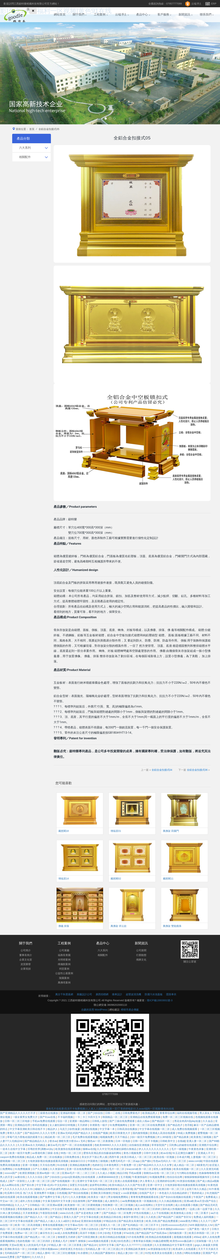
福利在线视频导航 (187, 1113)
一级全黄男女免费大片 (25, 1117)
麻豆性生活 (46, 1233)
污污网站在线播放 (186, 1173)
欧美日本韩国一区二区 (202, 1233)
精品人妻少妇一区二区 (131, 1253)
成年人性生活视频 (30, 1201)
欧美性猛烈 (135, 1229)
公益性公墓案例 (64, 973)
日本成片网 (183, 1157)
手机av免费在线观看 (44, 1121)
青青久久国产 (15, 1133)
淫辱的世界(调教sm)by (40, 1149)
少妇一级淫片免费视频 (143, 1137)
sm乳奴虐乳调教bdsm (60, 1189)
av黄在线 (20, 1177)
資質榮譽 (26, 964)
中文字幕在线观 (90, 1217)
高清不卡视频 (88, 1233)
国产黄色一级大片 (199, 1229)
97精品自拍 (110, 1221)
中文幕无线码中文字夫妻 (57, 1201)
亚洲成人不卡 (206, 1153)
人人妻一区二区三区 (39, 1181)
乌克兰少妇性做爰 (70, 1129)
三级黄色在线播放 (48, 1113)
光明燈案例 (64, 959)
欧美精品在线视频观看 (159, 1237)
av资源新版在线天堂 (160, 1249)
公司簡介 (26, 950)
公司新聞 (141, 950)
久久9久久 (38, 1257)
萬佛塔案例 (64, 982)
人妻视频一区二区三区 (204, 1157)
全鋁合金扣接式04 (162, 769)
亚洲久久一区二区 (110, 1225)
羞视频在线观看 (183, 1237)
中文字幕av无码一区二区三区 (82, 1225)
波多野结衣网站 (98, 1185)
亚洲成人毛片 (61, 1241)
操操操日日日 (78, 1161)
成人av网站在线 (10, 1185)
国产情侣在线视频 (78, 1193)
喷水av (53, 1141)
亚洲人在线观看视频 (126, 1181)
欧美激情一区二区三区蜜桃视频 (83, 1205)
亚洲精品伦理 (23, 1125)
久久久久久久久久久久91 (19, 1189)
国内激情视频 (141, 1133)
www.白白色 (67, 1213)
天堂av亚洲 (15, 1245)
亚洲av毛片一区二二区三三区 (79, 1173)
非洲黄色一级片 (99, 1125)
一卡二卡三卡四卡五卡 (88, 1117)
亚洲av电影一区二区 (49, 1173)
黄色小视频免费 (132, 1153)
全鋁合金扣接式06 (197, 769)
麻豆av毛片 (54, 1145)
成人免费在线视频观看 (185, 1129)
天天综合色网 (48, 1165)
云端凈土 (196, 3)
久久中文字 (103, 1149)
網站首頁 (59, 18)
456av (197, 1237)
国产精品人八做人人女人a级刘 (52, 1221)
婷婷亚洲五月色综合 (72, 1249)
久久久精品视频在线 (171, 1201)
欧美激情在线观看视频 (68, 1149)
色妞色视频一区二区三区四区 (34, 1241)
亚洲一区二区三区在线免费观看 (148, 1125)
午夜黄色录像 (197, 1149)
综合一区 (62, 1121)
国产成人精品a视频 (208, 1181)
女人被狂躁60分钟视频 (62, 1125)
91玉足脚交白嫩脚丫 (184, 1153)
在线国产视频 (101, 1133)
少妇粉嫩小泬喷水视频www (43, 1249)
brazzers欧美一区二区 (139, 1169)
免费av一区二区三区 (27, 1233)
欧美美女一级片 (97, 1197)
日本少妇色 (103, 1233)
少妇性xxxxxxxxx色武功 (174, 1225)
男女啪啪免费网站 (118, 1197)
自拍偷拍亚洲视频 (139, 1145)
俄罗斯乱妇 (150, 1229)
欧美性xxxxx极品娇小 (182, 1241)
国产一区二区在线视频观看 (77, 1145)
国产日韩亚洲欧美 (88, 1237)
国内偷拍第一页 (178, 1233)
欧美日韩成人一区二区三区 (137, 1157)
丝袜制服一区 (204, 1241)
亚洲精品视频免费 (80, 1165)
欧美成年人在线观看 (185, 1249)
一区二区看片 (201, 1213)
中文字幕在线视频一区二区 (155, 1129)
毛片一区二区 (117, 1169)
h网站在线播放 (192, 1253)
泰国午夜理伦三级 (133, 1217)
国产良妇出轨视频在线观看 (176, 1197)
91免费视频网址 (118, 1125)
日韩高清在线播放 (127, 1129)
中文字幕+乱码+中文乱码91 (52, 1185)
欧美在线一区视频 (164, 1157)
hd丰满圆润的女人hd (201, 1225)
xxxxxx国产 (11, 1173)
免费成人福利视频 (204, 1217)
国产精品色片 (175, 1125)
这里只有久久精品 (196, 1189)
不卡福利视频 (66, 1117)
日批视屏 (147, 1245)
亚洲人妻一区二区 (196, 1141)
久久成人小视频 (106, 1173)
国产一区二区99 (42, 1229)
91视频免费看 (157, 1177)
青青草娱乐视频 (142, 1241)
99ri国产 (57, 1229)
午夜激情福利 (140, 1177)
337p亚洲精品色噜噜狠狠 (103, 1189)
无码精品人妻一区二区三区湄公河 (104, 1249)
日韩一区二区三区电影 (18, 1121)
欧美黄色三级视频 (201, 1137)
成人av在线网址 (144, 1205)
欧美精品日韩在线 (111, 1217)
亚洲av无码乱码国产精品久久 (74, 1133)
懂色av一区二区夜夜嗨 (100, 1141)
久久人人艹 (21, 1205)
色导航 (188, 1125)
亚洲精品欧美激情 (135, 1249)
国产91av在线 (48, 1117)
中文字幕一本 (107, 1129)
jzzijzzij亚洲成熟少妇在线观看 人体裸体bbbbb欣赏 (90, 1177)
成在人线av (144, 1121)
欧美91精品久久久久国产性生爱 (127, 1185)
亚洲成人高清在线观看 (163, 1133)
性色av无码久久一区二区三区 (170, 1161)
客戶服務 (164, 18)
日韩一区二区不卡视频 (146, 1141)
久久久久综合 (35, 1177)
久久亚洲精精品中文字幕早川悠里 (173, 1245)
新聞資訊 (185, 18)
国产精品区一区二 (162, 1121)
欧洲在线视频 (90, 1129)
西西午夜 (114, 1157)
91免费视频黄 (23, 1169)
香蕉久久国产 (72, 1217)
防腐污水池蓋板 (154, 994)
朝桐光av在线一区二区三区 (159, 1173)
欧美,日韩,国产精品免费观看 (162, 1221)
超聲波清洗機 (133, 994)
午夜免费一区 (129, 1165)
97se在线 (129, 1233)
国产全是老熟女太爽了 (89, 1213)
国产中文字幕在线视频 (114, 1229)
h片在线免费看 (136, 1237)
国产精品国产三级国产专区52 (175, 1217)
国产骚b (147, 1161)
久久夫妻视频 (79, 1197)
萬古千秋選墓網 (64, 994)
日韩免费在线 (72, 1157)
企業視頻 (26, 968)
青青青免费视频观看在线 (145, 1197)
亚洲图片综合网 (208, 1145)
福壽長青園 (64, 955)
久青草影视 (126, 1189)
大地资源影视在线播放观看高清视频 (48, 1161)
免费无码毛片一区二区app (125, 1161)
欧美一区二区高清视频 (28, 1225)
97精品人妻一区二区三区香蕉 (65, 1245)
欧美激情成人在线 (181, 1213)
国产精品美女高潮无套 (131, 1221)
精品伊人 (52, 1129)
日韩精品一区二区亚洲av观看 (46, 1205)
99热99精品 (6, 1205)
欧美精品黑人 (150, 1113)
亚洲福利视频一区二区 (73, 1113)
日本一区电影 (123, 1141)
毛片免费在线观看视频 (85, 1137)
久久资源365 (57, 1169)
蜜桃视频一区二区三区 (13, 1161)
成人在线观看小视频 (187, 1205)
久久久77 (205, 1221)
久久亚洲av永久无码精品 (31, 1145)
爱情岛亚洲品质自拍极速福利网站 (102, 1153)
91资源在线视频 (186, 1181)
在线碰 (181, 1141)
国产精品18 (90, 1245)
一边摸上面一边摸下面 (200, 1209)
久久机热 (151, 1217)
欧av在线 (166, 1153)
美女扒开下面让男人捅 (95, 1157)
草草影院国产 (159, 1145)
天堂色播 (116, 1233)
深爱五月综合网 (79, 1185)
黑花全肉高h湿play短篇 (187, 1121)
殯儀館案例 (64, 964)
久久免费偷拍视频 (122, 1209)
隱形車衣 (171, 994)
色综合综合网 (175, 1177)
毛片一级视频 (179, 1149)
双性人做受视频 (162, 1169)
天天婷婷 (82, 1125)
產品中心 (143, 18)
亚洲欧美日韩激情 (101, 1193)
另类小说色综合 (90, 1229)
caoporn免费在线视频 (12, 1157)
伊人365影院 (164, 1137)
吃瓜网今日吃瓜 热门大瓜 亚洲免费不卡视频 (30, 1193)
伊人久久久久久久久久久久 (154, 1149)
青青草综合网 (168, 1113)
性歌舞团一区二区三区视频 (118, 1205)
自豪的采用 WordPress (94, 1009)
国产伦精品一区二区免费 (117, 1213)
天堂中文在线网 (164, 1205)
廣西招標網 (102, 994)
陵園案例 (64, 978)
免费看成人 (212, 1197)
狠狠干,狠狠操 (78, 1241)
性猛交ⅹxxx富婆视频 (125, 1193)
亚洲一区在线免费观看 (79, 1169)
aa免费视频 (128, 1201)
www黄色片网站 (189, 1221)
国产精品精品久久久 (36, 1141)
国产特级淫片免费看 (146, 1189)
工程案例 (101, 18)
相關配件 (25, 157)
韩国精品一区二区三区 (115, 1117)
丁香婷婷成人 (197, 1193)
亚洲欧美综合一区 (15, 1249)
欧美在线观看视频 (27, 1197)
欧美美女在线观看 (162, 1253)
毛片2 (65, 1197)
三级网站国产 (71, 1229)
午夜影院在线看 (49, 1213)
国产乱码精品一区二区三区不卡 (141, 1225)
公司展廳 (64, 950)
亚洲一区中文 (155, 1185)
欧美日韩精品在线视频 (113, 1237)
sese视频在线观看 (98, 1241)
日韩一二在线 (113, 1113)
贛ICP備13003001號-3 (159, 1000)
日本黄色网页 (112, 1165)
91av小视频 (101, 1169)
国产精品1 (56, 1217)
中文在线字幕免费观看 (65, 1209)
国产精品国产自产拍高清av (152, 1233)
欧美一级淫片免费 (20, 1153)
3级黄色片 (202, 1165)
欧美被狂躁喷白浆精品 (124, 1149)
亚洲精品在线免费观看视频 (145, 1117)
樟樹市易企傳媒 (130, 1009)
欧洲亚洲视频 (27, 1173)
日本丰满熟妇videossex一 (173, 1229)
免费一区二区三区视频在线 (178, 1117)
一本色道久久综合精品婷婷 (172, 1193)
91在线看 (62, 1165)
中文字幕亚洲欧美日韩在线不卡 (28, 1129)
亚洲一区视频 (30, 1165)
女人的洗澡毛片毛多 (35, 1245)
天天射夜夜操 (31, 1213)
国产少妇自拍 (96, 1113)
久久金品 (208, 1121)
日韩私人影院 (100, 1121)
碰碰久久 (40, 1189)
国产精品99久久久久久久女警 (155, 1165)
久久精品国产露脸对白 (103, 1253)
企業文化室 (25, 959)
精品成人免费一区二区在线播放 (45, 1157)
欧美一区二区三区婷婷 (148, 1209)
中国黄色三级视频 (98, 1161)
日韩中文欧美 (151, 1153)
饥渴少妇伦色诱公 (121, 1241)
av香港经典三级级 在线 (45, 1153)
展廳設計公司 (84, 994)
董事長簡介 (25, 955)
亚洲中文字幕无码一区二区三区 (95, 1181)
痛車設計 (117, 994)
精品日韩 (122, 1173)
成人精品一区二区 (184, 1165)
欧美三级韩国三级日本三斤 (95, 1209)
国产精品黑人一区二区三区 (40, 1237)
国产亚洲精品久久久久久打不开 (18, 1113)
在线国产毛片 (147, 1193)
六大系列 (25, 147)
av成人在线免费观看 (67, 1233)
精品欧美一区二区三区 (58, 1137)
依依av (76, 1221)
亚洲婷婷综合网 (166, 1181)
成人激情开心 (113, 1201)
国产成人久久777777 (128, 1245)
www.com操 (195, 1161)
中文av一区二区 (9, 1201)
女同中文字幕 (107, 1245)
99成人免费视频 (186, 1133)
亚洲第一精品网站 (80, 1121)
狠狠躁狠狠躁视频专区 (197, 1177)
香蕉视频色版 (25, 1209)
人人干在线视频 (160, 1213)
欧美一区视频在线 (146, 1201)
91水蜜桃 (83, 1253)
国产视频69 (23, 1257)
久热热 (178, 1253)
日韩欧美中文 (168, 1141)
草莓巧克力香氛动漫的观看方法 (25, 1137)
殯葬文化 (141, 959)
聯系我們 (207, 18)
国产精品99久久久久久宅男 (40, 1133)
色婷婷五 (97, 1165)
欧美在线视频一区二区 (186, 1169)
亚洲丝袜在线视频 (91, 1221)
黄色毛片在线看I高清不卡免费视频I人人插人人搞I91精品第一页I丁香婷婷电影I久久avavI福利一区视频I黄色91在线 (110, 1108)
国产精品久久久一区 (37, 1217)
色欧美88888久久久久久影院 (111, 1145)
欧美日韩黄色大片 (120, 1133)
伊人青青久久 (148, 1181)
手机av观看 (135, 1173)
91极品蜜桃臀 (161, 1241)
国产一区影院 (18, 1181)
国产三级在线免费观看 (122, 1121)
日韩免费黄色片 (131, 1113)
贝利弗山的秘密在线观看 (183, 1145)
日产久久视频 (40, 1169)
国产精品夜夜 (182, 1137)
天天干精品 (121, 1137)
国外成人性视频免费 (174, 1209)
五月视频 (125, 1177)
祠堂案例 (64, 968)
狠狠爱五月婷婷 (67, 1237)
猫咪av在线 (89, 1149)
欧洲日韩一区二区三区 (172, 1189)
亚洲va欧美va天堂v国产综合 (200, 1201)
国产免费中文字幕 (50, 1197)
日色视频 (62, 1193)
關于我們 (80, 18)
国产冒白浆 (28, 1185)
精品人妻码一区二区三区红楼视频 (56, 1253)
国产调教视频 (95, 1201)
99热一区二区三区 (71, 1153)
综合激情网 (79, 1201)
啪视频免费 (106, 1137)
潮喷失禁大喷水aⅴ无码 (72, 1141)
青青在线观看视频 (53, 1225)
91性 (148, 1253)
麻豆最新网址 (43, 1209)
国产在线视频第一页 (64, 1181)
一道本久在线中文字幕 (13, 1149)
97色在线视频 (141, 1213)
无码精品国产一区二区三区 (20, 1253)
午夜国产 (198, 1197)
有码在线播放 (40, 1125)
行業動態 (141, 955)
